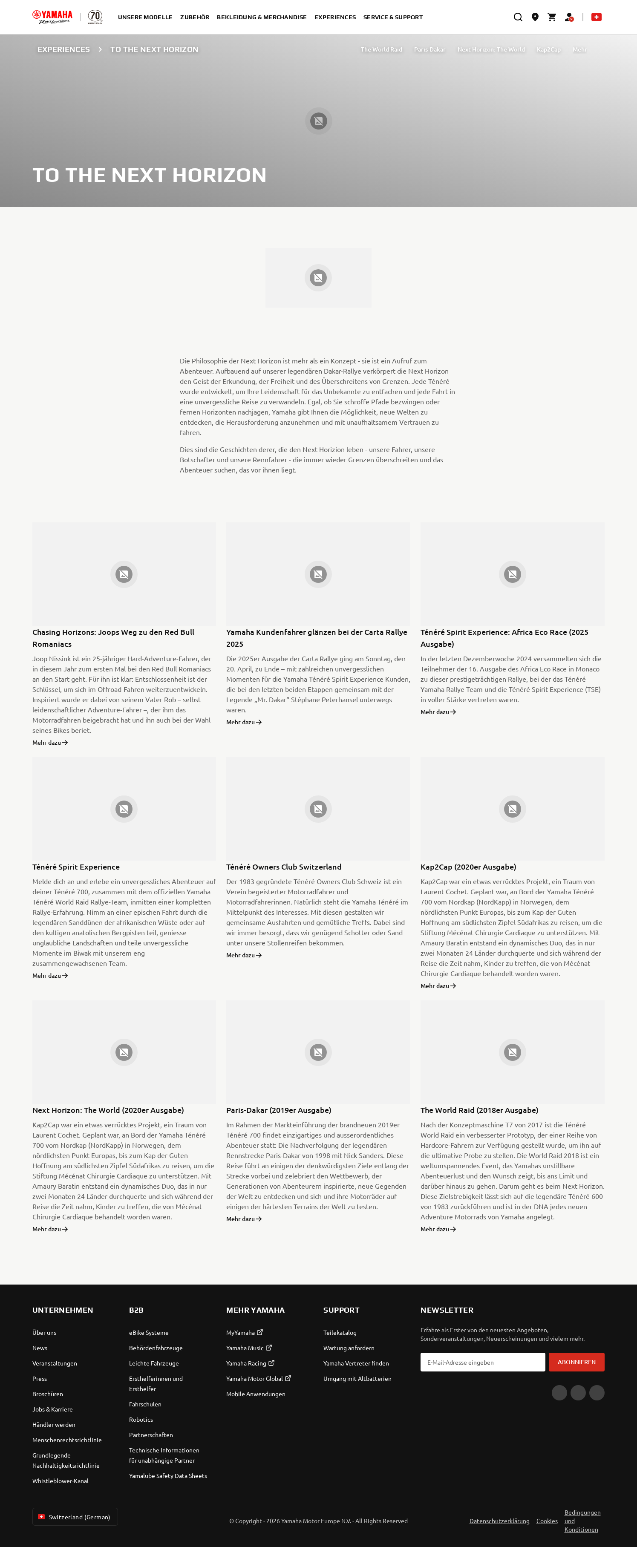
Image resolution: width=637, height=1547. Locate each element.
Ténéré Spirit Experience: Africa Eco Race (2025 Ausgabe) (504, 637)
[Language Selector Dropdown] (596, 17)
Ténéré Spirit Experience (76, 866)
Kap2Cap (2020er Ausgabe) (468, 866)
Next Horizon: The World (491, 49)
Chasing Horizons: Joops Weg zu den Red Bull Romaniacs (113, 637)
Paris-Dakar (430, 49)
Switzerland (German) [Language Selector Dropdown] (73, 1517)
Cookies (547, 1520)
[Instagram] (597, 1392)
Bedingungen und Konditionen (583, 1520)
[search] (518, 17)
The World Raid (381, 49)
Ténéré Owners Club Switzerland (284, 866)
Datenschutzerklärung (500, 1520)
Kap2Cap (549, 49)
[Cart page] (552, 17)
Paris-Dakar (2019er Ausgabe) (278, 1110)
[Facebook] (578, 1392)
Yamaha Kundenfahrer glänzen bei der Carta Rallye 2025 (316, 637)
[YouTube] (559, 1392)
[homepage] (52, 17)
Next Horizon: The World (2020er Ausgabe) (108, 1110)
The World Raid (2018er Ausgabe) (480, 1110)
